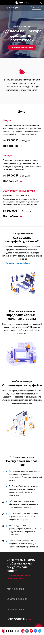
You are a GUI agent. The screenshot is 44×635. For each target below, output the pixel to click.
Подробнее (10, 145)
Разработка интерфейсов (18, 263)
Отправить (16, 619)
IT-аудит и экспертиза (11, 8)
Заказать (36, 8)
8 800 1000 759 (41, 2)
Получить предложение (22, 47)
